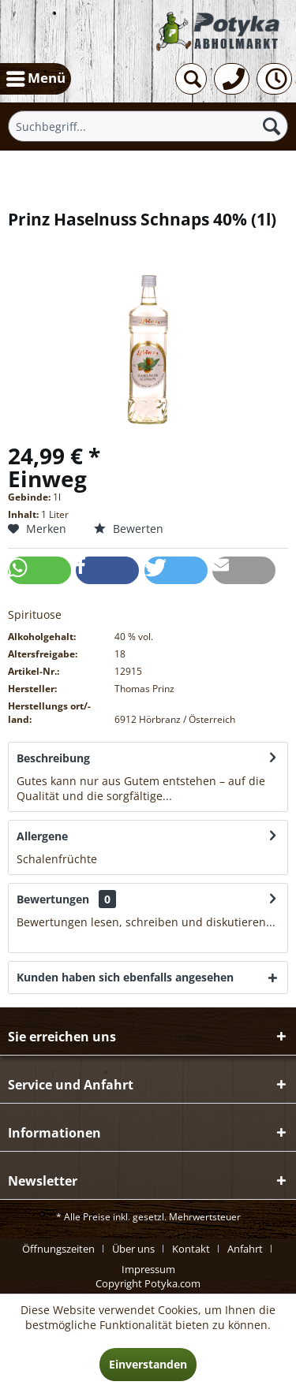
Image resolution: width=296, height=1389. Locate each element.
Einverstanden (148, 1364)
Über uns (133, 1249)
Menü (36, 76)
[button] (39, 570)
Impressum (148, 1269)
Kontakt (191, 1249)
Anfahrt (245, 1249)
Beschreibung (53, 757)
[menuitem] (35, 79)
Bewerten (128, 528)
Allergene (42, 836)
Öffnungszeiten (58, 1249)
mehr (188, 795)
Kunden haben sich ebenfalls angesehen (125, 977)
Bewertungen (53, 899)
